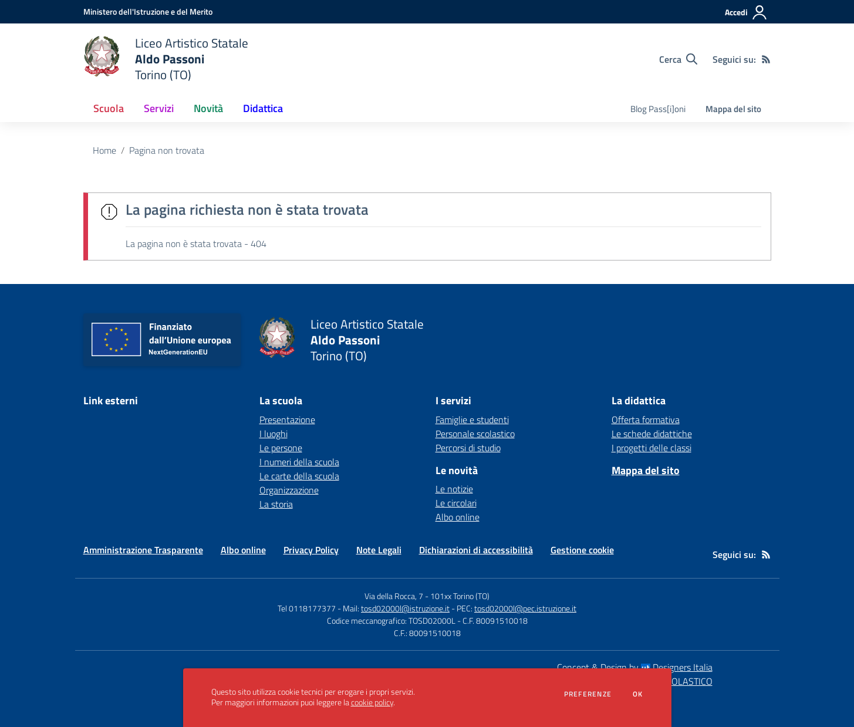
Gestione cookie (582, 550)
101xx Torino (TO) (460, 596)
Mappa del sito (733, 109)
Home (104, 150)
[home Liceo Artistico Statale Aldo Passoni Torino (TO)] (166, 59)
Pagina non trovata (166, 150)
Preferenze (588, 694)
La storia (276, 504)
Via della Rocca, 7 (393, 596)
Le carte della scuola (299, 476)
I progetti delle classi (651, 448)
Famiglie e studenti (472, 419)
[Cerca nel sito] (678, 59)
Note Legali (378, 550)
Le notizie (454, 489)
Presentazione (287, 419)
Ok (638, 694)
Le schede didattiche (652, 434)
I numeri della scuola (299, 462)
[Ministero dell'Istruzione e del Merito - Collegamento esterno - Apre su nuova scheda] (147, 11)
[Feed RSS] (766, 59)
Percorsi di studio (468, 448)
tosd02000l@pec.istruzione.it (525, 608)
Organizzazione (289, 490)
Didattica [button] (263, 108)
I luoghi (273, 434)
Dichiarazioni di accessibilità (476, 550)
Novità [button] (208, 108)
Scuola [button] (108, 108)
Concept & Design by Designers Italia (635, 667)
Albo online (458, 517)
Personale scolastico (475, 434)
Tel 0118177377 (307, 608)
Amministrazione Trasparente (143, 550)
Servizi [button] (159, 108)
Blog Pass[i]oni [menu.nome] (658, 109)
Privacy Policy (311, 550)
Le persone (280, 448)
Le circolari (456, 503)
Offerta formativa (646, 419)
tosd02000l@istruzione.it (405, 608)
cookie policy (372, 702)
